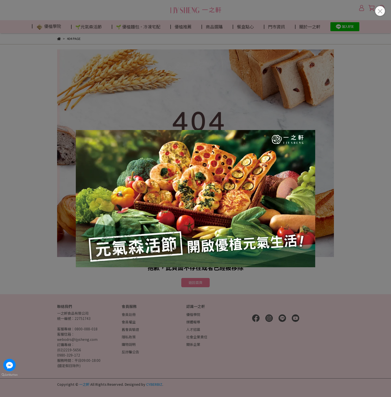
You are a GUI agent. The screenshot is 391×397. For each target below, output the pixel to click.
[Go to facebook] (9, 365)
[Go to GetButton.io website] (9, 374)
